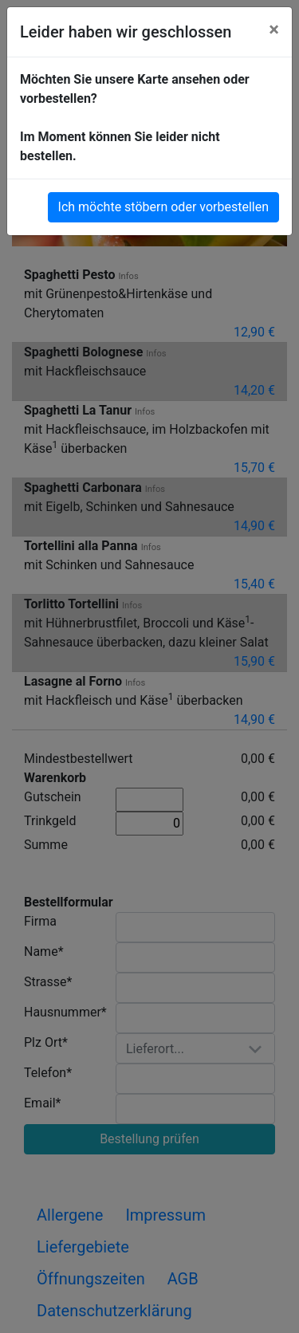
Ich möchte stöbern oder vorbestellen (163, 206)
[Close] (274, 29)
